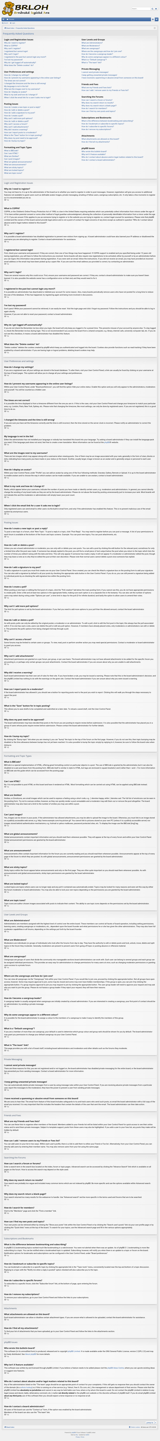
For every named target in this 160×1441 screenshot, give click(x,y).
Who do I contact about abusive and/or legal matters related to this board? (112, 157)
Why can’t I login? (11, 54)
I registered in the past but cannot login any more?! (25, 57)
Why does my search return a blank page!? (99, 106)
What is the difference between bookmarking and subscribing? (107, 121)
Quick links (3, 19)
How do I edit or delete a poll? (16, 121)
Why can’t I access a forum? (15, 124)
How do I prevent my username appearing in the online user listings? (32, 78)
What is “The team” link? (92, 62)
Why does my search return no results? (98, 103)
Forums (11, 19)
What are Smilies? (11, 156)
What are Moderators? (91, 46)
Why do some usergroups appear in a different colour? (104, 57)
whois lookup (26, 1387)
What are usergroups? (91, 48)
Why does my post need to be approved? (21, 138)
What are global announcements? (18, 162)
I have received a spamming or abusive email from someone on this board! (112, 78)
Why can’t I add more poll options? (18, 118)
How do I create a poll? (13, 116)
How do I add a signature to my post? (19, 113)
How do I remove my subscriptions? (96, 129)
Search (6, 23)
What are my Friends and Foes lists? (97, 87)
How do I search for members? (94, 108)
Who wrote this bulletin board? (94, 151)
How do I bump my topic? (14, 141)
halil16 (87, 1435)
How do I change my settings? (16, 75)
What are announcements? (15, 164)
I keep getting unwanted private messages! (99, 75)
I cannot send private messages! (95, 72)
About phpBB (30, 1354)
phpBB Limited (74, 1351)
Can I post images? (12, 159)
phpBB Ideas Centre (115, 1368)
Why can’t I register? (12, 48)
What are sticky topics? (13, 167)
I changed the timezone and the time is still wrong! (25, 83)
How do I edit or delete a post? (16, 110)
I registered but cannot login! (16, 51)
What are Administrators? (92, 43)
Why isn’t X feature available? (94, 154)
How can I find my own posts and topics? (99, 111)
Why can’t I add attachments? (16, 127)
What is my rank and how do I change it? (21, 95)
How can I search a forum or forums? (97, 100)
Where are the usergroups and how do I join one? (102, 51)
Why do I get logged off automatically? (20, 62)
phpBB (107, 442)
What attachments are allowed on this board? (100, 139)
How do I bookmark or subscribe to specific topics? (103, 124)
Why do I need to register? (15, 43)
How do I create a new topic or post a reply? (22, 107)
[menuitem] (153, 19)
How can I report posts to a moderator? (20, 132)
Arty (77, 1435)
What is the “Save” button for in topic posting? (23, 135)
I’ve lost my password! (13, 60)
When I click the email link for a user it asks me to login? (27, 97)
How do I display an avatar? (15, 92)
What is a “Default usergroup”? (94, 60)
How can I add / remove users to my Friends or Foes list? (105, 90)
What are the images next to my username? (22, 89)
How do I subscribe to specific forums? (98, 126)
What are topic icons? (13, 173)
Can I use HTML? (11, 153)
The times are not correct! (15, 81)
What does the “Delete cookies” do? (19, 65)
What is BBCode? (11, 150)
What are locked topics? (14, 170)
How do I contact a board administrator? (98, 160)
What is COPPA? (11, 46)
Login (13, 23)
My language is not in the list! (16, 86)
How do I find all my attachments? (96, 142)
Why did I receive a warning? (16, 130)
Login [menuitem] (157, 19)
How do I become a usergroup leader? (97, 54)
